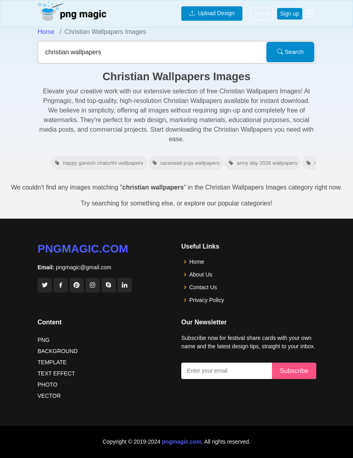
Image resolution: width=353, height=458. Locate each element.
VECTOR (49, 396)
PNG (44, 340)
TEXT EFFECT (56, 373)
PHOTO (48, 384)
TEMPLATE (52, 362)
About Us (200, 274)
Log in (261, 13)
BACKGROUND (57, 351)
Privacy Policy (206, 300)
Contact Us (203, 287)
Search (290, 51)
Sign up (289, 13)
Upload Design (212, 13)
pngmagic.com (83, 249)
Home (46, 31)
